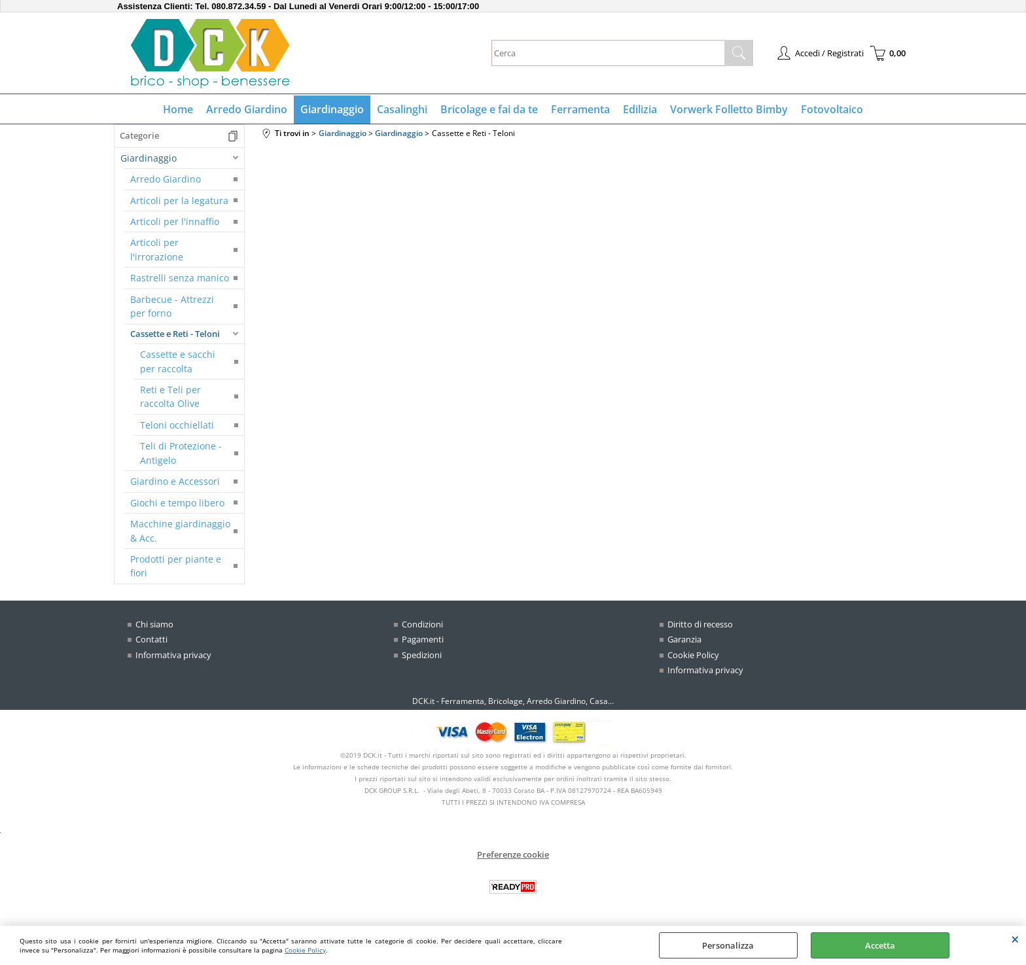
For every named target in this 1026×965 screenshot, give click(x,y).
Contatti (151, 639)
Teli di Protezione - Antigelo (181, 453)
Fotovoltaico (832, 109)
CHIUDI (1015, 938)
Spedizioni (422, 655)
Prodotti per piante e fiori (175, 566)
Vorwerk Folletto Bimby (729, 109)
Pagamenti (423, 639)
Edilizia (640, 109)
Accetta (880, 945)
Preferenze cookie (513, 854)
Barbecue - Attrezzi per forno (172, 306)
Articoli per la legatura (179, 200)
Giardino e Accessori (175, 481)
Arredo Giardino (246, 109)
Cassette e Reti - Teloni (175, 334)
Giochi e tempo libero (177, 503)
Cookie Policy (305, 950)
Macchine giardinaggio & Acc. (180, 531)
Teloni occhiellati (177, 425)
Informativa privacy (173, 655)
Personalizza (728, 945)
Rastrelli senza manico (179, 278)
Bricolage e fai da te (489, 109)
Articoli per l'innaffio (174, 221)
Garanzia (684, 639)
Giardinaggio (332, 109)
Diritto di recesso (700, 624)
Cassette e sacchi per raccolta (177, 361)
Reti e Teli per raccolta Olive (170, 396)
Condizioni (422, 624)
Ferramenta (580, 109)
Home (178, 109)
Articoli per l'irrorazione (156, 249)
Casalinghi (402, 109)
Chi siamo (154, 624)
